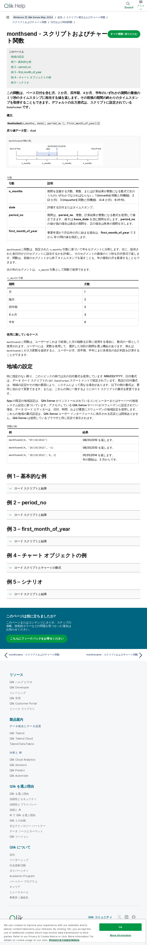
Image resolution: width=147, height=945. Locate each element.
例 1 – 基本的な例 (21, 61)
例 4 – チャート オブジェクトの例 (31, 77)
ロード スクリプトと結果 (30, 488)
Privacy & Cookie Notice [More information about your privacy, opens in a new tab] (64, 940)
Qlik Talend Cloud (21, 738)
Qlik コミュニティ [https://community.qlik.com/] (100, 917)
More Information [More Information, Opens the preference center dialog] (120, 935)
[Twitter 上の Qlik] (119, 917)
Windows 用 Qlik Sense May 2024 (33, 17)
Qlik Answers (18, 765)
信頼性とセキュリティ (23, 799)
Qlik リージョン (19, 836)
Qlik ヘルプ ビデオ (21, 682)
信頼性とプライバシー (23, 804)
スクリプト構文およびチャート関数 (85, 17)
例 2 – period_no (21, 67)
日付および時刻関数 (62, 22)
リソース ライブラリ (22, 708)
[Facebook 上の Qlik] (134, 917)
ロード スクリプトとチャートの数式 (37, 567)
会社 (12, 854)
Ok (120, 927)
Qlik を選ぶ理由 (19, 793)
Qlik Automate (19, 775)
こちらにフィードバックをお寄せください (37, 638)
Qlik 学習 (15, 698)
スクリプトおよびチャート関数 (29, 22)
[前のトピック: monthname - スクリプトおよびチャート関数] (37, 655)
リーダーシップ (19, 860)
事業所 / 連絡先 (19, 897)
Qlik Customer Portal (23, 703)
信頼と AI (15, 809)
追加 (59, 17)
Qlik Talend (17, 733)
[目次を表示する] (8, 17)
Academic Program (22, 876)
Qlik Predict (17, 770)
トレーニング (18, 692)
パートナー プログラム (24, 881)
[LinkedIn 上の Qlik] (126, 917)
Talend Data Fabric (22, 743)
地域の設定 (17, 56)
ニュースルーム (19, 892)
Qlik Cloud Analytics (22, 759)
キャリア (15, 886)
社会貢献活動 (18, 865)
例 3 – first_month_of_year (26, 72)
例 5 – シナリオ (20, 82)
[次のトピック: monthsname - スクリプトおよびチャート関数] (109, 655)
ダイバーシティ (19, 870)
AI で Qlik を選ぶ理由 (22, 815)
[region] (72, 932)
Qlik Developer (19, 687)
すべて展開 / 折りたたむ (123, 33)
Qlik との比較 (18, 820)
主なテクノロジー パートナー (28, 825)
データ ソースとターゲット (26, 831)
